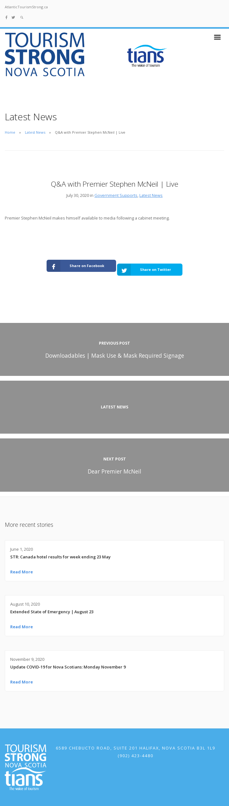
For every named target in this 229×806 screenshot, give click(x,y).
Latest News (35, 132)
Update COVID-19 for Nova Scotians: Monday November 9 (68, 667)
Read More (21, 572)
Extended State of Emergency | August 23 (51, 612)
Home (10, 132)
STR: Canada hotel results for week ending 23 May (60, 557)
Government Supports (115, 195)
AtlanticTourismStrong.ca (26, 6)
